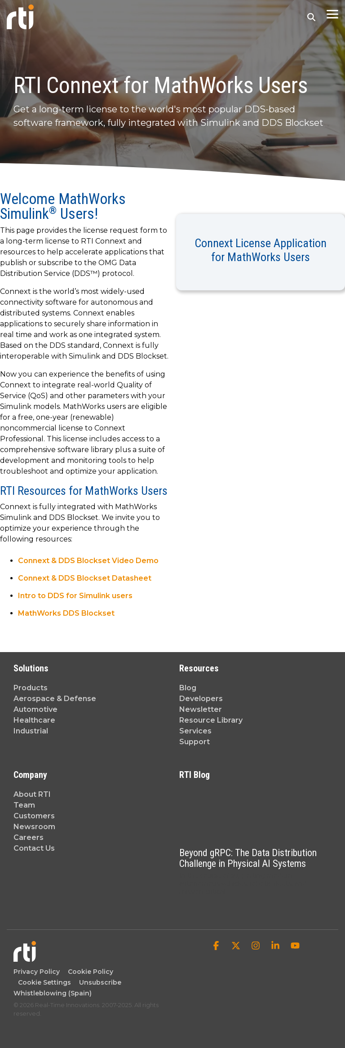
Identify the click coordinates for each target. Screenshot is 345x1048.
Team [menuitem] (24, 805)
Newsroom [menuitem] (34, 826)
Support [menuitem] (194, 741)
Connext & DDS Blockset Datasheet (84, 578)
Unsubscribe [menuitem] (98, 982)
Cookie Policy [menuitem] (88, 972)
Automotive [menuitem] (35, 709)
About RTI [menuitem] (32, 794)
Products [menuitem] (30, 688)
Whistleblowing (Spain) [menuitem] (52, 993)
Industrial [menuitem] (30, 731)
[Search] (311, 17)
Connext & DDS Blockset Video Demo (88, 560)
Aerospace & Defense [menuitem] (54, 698)
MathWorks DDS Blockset (66, 613)
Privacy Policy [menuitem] (36, 972)
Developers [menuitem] (201, 698)
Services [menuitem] (195, 731)
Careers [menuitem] (28, 837)
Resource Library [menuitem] (211, 720)
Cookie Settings (44, 982)
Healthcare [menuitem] (34, 720)
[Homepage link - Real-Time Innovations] (24, 957)
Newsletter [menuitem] (200, 709)
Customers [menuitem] (34, 816)
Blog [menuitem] (187, 688)
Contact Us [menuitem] (34, 848)
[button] (332, 13)
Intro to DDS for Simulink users (75, 595)
